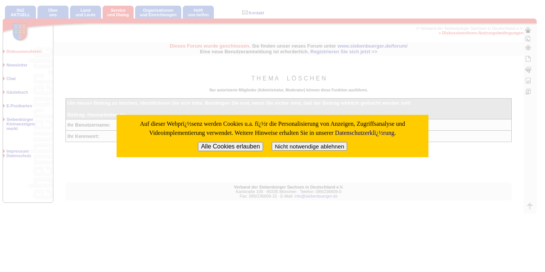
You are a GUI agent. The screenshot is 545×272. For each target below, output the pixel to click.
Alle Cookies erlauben (230, 146)
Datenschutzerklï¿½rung (364, 133)
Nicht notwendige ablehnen (309, 146)
